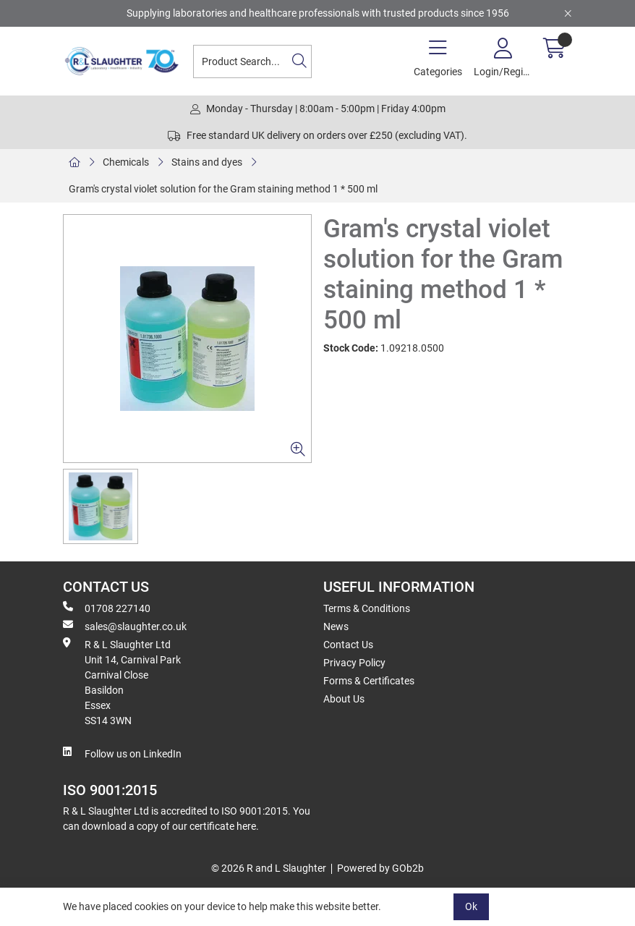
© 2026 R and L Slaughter (268, 868)
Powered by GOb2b (380, 868)
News (336, 626)
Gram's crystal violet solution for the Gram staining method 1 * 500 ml (223, 189)
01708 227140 (106, 607)
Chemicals (126, 162)
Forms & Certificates (368, 681)
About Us (344, 699)
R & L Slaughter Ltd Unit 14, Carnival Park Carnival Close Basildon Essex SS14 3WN (122, 681)
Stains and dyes (206, 162)
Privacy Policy (354, 662)
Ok (471, 906)
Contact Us (348, 644)
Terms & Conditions (366, 608)
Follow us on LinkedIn (122, 753)
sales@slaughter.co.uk (125, 625)
